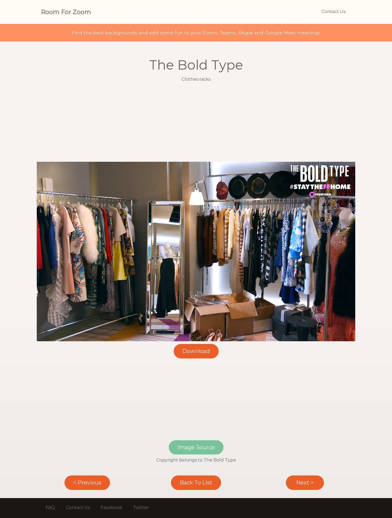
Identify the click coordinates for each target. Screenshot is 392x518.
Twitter (141, 507)
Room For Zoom (66, 12)
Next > (305, 482)
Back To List (196, 482)
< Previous (87, 482)
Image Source (196, 447)
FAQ (50, 507)
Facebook (111, 507)
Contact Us (333, 11)
